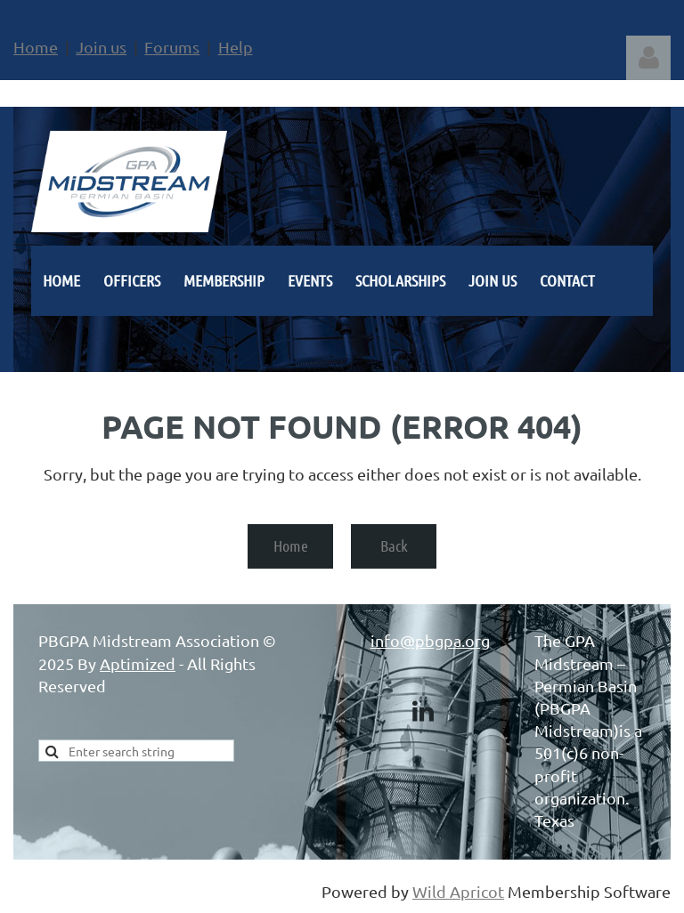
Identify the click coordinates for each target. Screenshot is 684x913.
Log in (648, 58)
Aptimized (137, 663)
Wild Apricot (458, 891)
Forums (172, 46)
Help (235, 46)
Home (35, 46)
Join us (101, 46)
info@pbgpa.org (430, 640)
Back (394, 545)
